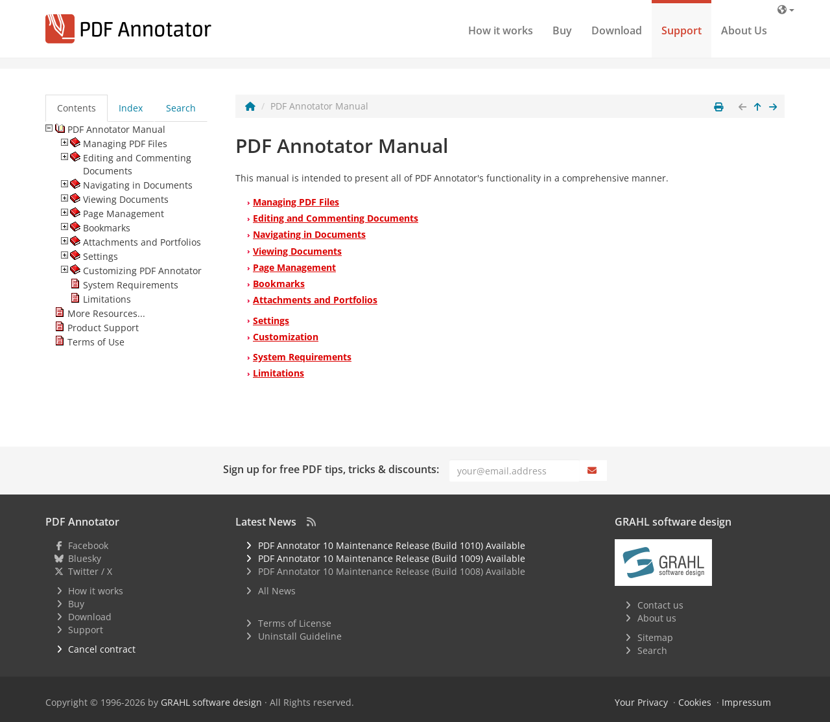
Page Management (294, 267)
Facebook (88, 545)
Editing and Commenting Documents (335, 218)
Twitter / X (90, 571)
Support (681, 30)
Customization (285, 337)
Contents (76, 108)
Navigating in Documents (309, 234)
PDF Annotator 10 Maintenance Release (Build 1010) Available (391, 545)
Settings (271, 320)
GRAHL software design (211, 702)
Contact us (660, 605)
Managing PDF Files (296, 202)
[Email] (514, 471)
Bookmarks (279, 283)
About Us (744, 30)
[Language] (786, 9)
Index (131, 108)
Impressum (746, 702)
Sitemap (655, 637)
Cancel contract (102, 649)
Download (616, 30)
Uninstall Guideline (300, 636)
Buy (562, 30)
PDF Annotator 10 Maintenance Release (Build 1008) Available (391, 571)
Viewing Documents (297, 251)
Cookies (694, 702)
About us (656, 618)
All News (277, 591)
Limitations (278, 373)
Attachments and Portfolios (315, 300)
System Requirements (302, 357)
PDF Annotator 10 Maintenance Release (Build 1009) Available (391, 558)
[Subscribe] (593, 470)
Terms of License (294, 623)
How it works (500, 30)
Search (181, 108)
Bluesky (84, 558)
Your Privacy (641, 702)
